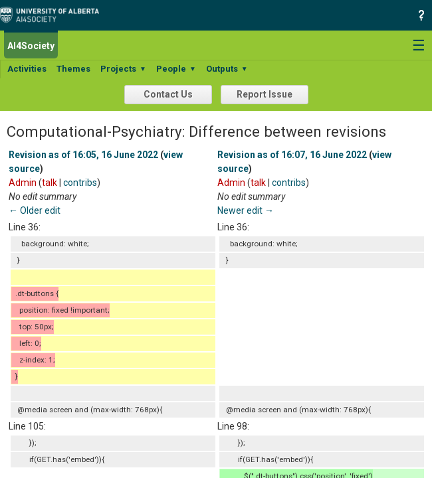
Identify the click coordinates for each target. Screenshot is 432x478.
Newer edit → (245, 210)
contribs (80, 182)
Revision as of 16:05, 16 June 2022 (83, 154)
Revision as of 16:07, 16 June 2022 (292, 154)
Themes (73, 69)
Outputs (227, 69)
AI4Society (30, 45)
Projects (123, 69)
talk (49, 182)
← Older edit (34, 210)
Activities (27, 69)
